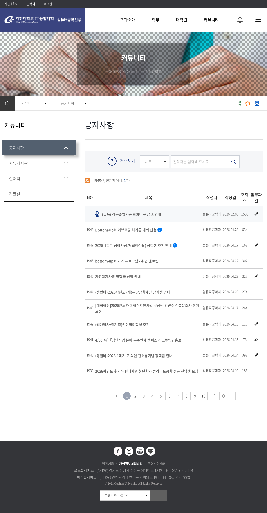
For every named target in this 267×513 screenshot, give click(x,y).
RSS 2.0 (87, 180)
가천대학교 (11, 4)
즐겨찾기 (247, 103)
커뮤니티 (28, 103)
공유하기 (238, 103)
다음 (223, 396)
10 (203, 396)
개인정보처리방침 (130, 463)
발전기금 (108, 463)
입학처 (31, 4)
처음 (115, 396)
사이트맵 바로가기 (258, 19)
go (158, 495)
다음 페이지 (215, 396)
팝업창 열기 (239, 11)
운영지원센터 (156, 463)
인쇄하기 (256, 103)
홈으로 (7, 103)
